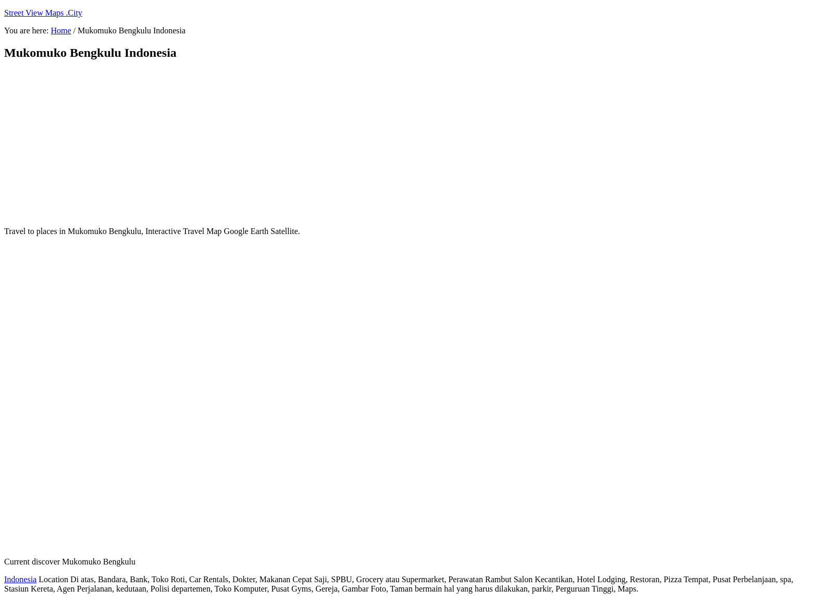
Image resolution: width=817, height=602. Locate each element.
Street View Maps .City (43, 12)
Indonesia (20, 579)
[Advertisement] (257, 143)
